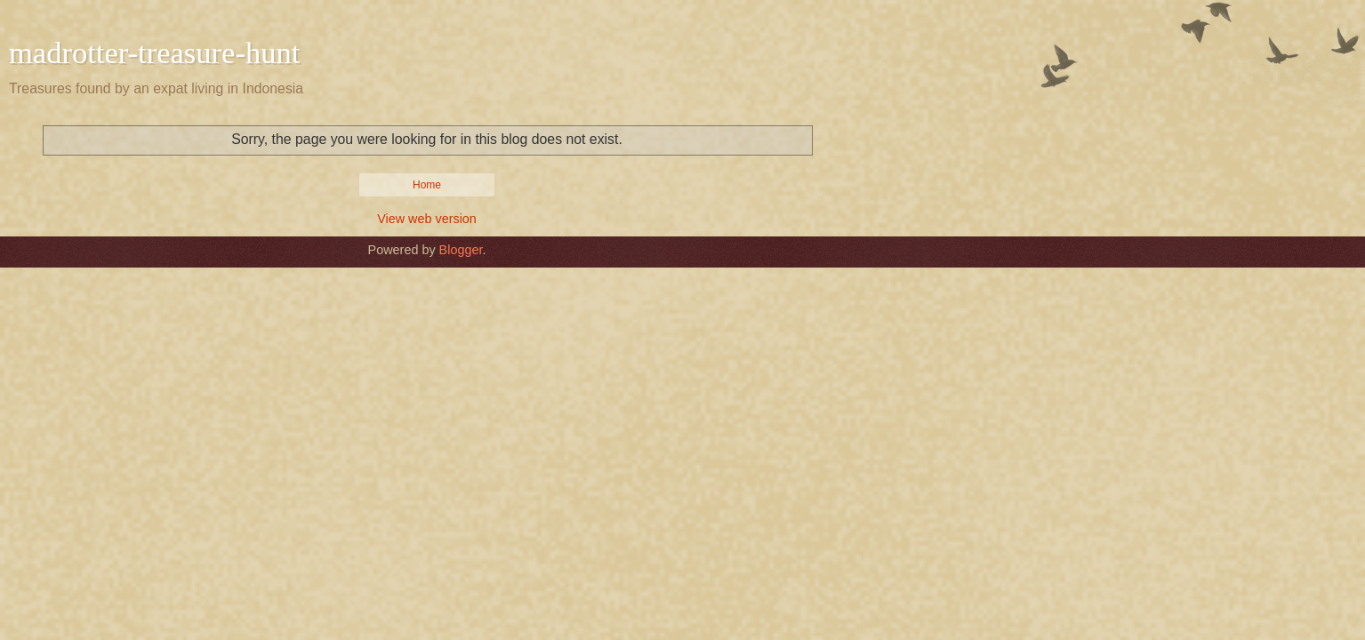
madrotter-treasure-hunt (154, 52)
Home (427, 185)
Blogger (461, 250)
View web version (427, 219)
